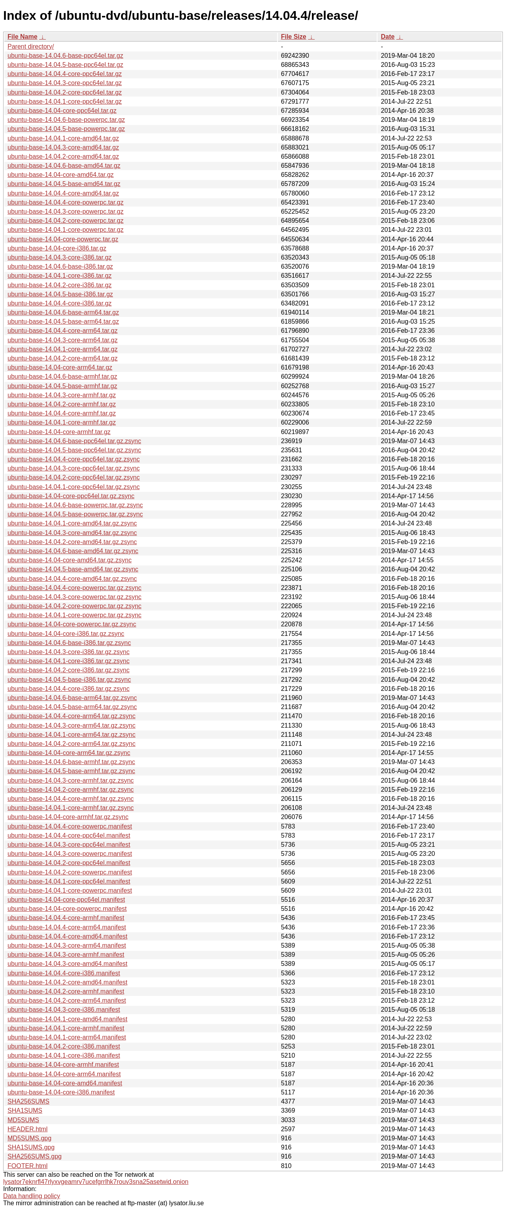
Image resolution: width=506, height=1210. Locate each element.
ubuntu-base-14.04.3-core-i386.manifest (64, 1009)
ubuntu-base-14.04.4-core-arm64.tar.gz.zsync (72, 716)
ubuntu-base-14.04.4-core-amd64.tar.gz (63, 193)
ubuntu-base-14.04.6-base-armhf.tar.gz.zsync (71, 762)
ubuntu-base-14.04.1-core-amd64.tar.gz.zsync (72, 523)
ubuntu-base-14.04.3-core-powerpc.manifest (70, 853)
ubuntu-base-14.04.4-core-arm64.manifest (67, 927)
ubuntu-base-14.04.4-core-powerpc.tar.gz (66, 202)
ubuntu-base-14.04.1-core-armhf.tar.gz (62, 422)
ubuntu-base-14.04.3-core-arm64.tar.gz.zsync (72, 725)
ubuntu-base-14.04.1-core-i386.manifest (64, 1055)
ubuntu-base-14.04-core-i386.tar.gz (57, 248)
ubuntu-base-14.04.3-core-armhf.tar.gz (62, 395)
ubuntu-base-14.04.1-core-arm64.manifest (67, 1037)
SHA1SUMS (25, 1110)
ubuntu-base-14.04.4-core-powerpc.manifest (70, 826)
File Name (23, 36)
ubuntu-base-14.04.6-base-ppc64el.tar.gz (65, 55)
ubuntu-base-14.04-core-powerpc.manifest (67, 908)
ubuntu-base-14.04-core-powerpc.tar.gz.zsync (72, 624)
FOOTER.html (27, 1166)
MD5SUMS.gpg (29, 1138)
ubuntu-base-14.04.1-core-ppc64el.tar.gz (65, 101)
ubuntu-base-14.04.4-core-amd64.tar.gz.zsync (72, 578)
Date (388, 36)
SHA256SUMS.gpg (35, 1156)
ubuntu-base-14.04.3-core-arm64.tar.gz (62, 340)
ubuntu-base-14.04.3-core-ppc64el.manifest (69, 844)
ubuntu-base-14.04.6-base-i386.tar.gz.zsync (69, 642)
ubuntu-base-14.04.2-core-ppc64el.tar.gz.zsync (74, 477)
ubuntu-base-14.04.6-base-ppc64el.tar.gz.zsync (74, 441)
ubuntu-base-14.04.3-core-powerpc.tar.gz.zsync (75, 597)
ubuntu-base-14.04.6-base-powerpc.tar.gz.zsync (75, 505)
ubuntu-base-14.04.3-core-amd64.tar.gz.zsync (72, 532)
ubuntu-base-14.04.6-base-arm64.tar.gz (63, 312)
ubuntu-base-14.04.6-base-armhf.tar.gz (62, 376)
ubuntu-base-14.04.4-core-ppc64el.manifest (69, 835)
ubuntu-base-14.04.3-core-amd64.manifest (67, 963)
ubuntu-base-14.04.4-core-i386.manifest (64, 973)
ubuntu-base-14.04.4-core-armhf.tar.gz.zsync (71, 798)
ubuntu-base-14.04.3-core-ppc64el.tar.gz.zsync (74, 468)
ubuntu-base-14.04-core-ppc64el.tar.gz (62, 110)
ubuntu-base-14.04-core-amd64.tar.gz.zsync (70, 560)
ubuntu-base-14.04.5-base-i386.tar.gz (60, 294)
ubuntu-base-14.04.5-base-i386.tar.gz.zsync (69, 679)
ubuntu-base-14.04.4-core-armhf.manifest (66, 917)
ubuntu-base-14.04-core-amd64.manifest (65, 1083)
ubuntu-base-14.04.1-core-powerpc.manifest (70, 890)
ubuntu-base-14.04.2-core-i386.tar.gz (59, 285)
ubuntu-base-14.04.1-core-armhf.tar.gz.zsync (71, 807)
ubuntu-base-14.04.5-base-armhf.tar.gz (62, 386)
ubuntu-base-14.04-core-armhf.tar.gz (59, 432)
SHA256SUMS (28, 1101)
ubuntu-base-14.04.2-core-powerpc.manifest (70, 872)
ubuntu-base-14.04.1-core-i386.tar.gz (59, 275)
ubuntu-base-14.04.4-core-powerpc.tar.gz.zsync (75, 587)
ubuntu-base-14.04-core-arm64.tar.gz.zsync (69, 752)
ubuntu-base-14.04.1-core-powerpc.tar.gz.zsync (75, 615)
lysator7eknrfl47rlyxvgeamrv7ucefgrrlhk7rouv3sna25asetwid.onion (96, 1181)
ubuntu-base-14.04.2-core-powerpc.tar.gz (66, 220)
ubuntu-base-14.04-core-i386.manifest (61, 1092)
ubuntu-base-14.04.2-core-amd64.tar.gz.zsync (72, 542)
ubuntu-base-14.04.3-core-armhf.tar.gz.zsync (71, 780)
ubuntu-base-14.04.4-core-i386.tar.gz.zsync (69, 688)
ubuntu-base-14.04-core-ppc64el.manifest (66, 899)
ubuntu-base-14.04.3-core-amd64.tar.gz (63, 147)
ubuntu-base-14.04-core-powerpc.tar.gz (63, 239)
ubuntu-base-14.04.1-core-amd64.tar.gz (63, 138)
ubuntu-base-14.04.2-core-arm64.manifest (67, 1000)
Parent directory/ (31, 46)
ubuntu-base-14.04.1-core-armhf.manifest (66, 1028)
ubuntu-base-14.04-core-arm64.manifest (64, 1074)
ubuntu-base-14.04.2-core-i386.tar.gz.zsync (69, 670)
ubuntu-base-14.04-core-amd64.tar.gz (61, 174)
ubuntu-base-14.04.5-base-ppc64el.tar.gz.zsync (74, 450)
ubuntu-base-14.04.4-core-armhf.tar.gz (62, 413)
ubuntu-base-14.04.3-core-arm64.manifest (67, 945)
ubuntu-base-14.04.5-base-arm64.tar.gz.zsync (72, 707)
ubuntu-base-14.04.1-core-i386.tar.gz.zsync (69, 661)
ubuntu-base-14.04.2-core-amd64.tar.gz (63, 156)
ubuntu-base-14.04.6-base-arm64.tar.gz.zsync (72, 697)
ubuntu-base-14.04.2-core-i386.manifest (64, 1046)
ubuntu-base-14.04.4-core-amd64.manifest (67, 936)
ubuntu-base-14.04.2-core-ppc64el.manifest (69, 862)
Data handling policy (31, 1196)
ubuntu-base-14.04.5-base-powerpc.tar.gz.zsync (75, 514)
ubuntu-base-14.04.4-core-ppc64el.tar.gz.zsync (74, 459)
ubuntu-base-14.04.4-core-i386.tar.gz (59, 303)
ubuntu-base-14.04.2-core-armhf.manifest (66, 991)
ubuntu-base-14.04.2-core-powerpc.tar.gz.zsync (75, 606)
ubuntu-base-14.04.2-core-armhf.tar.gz (62, 404)
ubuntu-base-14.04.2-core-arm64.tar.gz (62, 358)
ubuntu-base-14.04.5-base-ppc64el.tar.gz (65, 64)
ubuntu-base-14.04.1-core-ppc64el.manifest (69, 881)
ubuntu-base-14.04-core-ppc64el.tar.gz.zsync (71, 496)
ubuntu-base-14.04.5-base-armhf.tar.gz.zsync (71, 771)
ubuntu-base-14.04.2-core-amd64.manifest (67, 982)
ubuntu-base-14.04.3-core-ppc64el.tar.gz (65, 83)
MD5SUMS (23, 1120)
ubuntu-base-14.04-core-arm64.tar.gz (60, 367)
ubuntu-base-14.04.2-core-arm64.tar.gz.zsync (72, 743)
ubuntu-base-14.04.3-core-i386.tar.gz (59, 257)
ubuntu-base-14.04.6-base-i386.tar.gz (60, 266)
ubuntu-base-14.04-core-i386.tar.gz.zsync (66, 633)
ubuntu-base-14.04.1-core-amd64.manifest (67, 1019)
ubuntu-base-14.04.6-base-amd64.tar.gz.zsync (73, 551)
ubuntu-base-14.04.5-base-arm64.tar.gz (63, 321)
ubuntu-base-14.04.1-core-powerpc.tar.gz (66, 229)
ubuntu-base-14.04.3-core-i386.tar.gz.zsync (69, 652)
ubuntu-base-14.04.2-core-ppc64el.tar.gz (65, 92)
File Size (293, 36)
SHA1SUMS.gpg (31, 1147)
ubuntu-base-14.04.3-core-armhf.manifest (66, 954)
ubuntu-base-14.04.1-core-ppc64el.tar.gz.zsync (74, 487)
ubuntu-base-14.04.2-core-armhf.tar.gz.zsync (71, 789)
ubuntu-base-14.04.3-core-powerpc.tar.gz (66, 211)
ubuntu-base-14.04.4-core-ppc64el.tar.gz (65, 73)
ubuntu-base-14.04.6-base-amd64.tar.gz (64, 165)
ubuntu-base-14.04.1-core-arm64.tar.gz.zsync (72, 734)
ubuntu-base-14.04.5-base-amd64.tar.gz (64, 183)
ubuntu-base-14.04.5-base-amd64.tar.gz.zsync (73, 569)
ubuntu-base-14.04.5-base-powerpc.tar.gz (66, 128)
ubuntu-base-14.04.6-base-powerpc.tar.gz (66, 119)
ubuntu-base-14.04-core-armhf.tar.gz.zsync (68, 817)
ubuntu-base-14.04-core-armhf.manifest (63, 1064)
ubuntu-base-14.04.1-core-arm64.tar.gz (62, 349)
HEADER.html (27, 1129)
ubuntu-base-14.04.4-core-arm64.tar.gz (62, 330)
